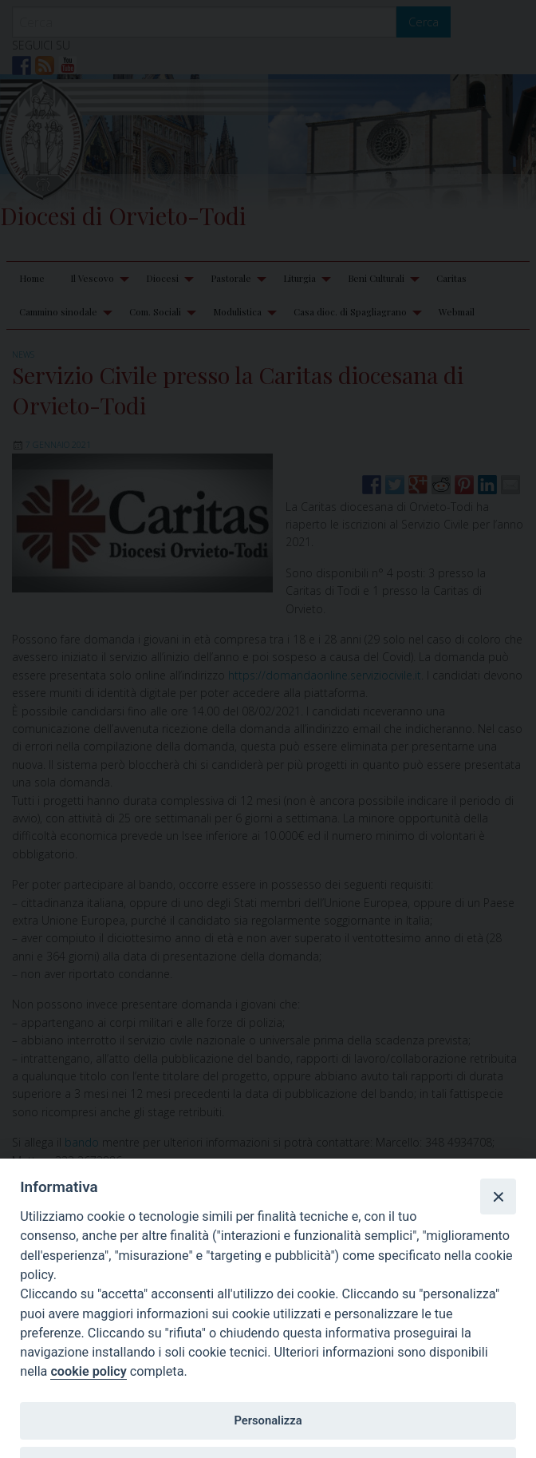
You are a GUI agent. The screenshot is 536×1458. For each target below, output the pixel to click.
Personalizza (268, 1420)
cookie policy (88, 1371)
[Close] (497, 1196)
